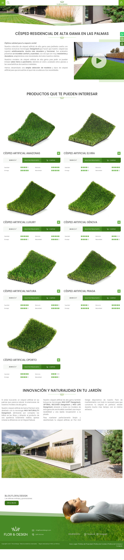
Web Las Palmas (55, 543)
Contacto (119, 546)
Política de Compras (115, 544)
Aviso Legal (73, 544)
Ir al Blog (11, 503)
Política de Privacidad (85, 544)
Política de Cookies (100, 544)
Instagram (101, 534)
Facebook (89, 534)
